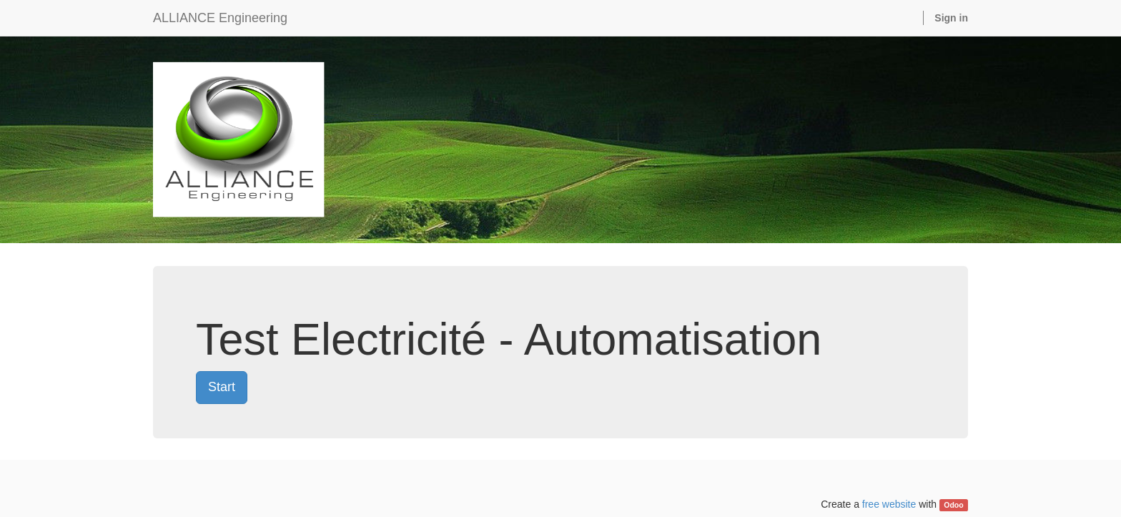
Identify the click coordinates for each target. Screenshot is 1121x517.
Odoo (953, 505)
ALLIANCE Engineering (220, 18)
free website (889, 504)
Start (221, 387)
